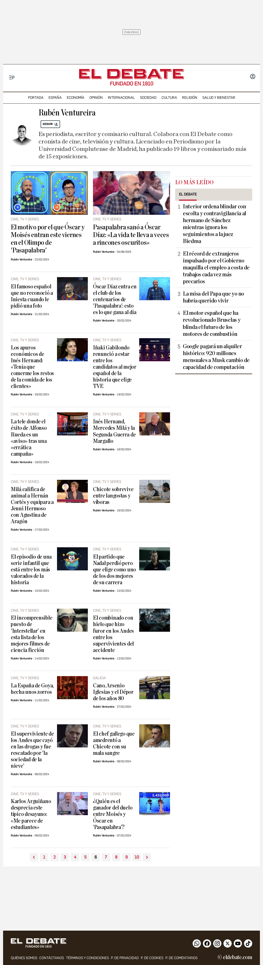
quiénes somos (24, 958)
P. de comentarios (181, 958)
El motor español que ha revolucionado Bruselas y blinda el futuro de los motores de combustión (212, 323)
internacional (121, 97)
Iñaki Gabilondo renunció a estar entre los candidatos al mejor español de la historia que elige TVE (114, 367)
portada (35, 97)
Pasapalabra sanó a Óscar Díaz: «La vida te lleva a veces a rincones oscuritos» (131, 235)
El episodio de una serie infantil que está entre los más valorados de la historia (31, 570)
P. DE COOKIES (152, 958)
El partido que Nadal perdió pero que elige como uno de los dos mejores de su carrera (114, 570)
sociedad (148, 97)
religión (189, 97)
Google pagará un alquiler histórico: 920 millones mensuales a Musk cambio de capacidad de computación (216, 356)
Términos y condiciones (87, 958)
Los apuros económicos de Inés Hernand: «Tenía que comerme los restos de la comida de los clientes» (32, 367)
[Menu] (11, 77)
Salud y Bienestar (218, 97)
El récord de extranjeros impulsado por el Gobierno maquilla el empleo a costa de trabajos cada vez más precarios (216, 268)
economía (75, 97)
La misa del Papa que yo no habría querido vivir (213, 297)
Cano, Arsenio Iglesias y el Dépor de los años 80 (113, 692)
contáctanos (51, 958)
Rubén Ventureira (21, 259)
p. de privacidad (125, 958)
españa (55, 97)
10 (137, 857)
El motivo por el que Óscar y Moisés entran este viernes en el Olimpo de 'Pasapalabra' (47, 239)
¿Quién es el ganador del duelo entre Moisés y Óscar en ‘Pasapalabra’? (112, 814)
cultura (169, 97)
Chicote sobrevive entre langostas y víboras (113, 495)
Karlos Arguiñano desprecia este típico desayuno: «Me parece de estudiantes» (31, 814)
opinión (96, 97)
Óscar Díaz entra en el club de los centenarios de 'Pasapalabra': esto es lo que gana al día (115, 299)
